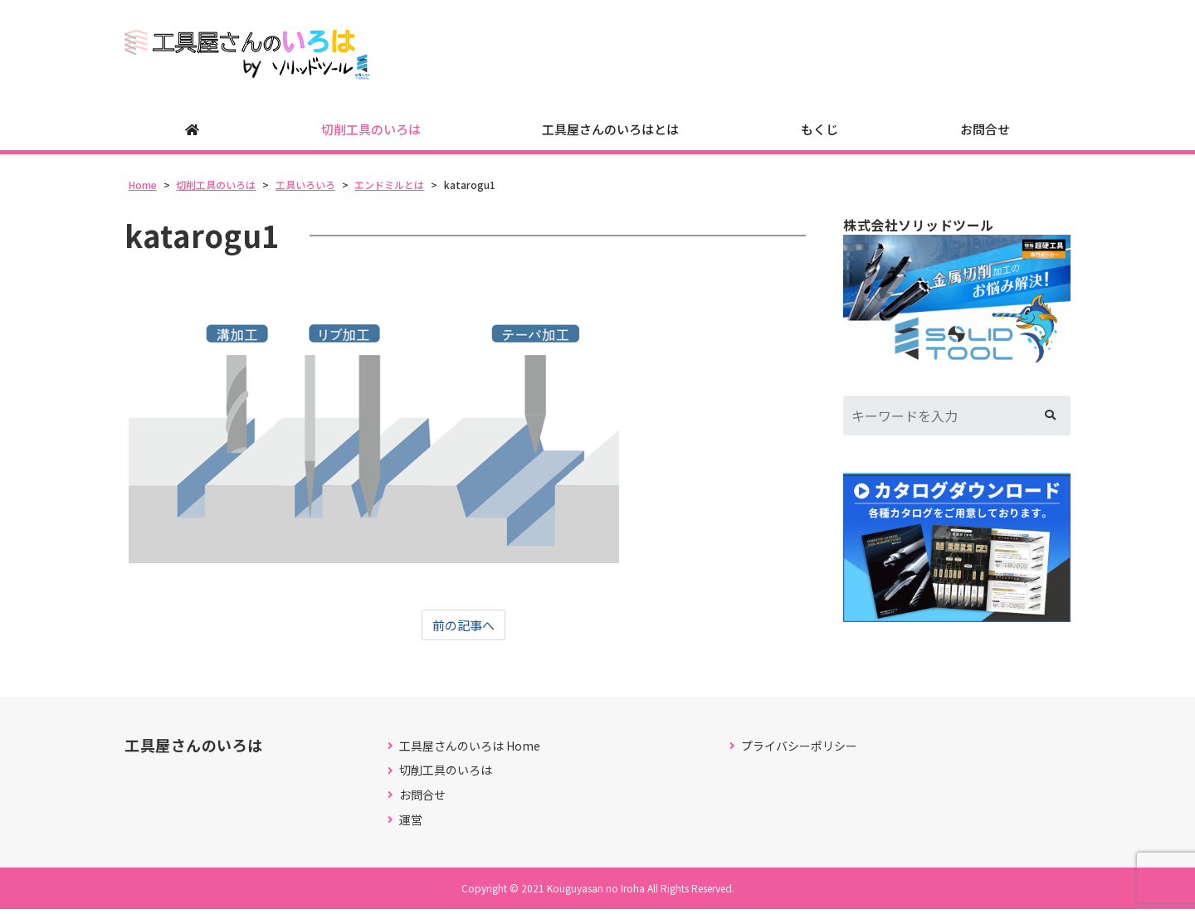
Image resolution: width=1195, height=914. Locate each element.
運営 (410, 824)
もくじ (819, 133)
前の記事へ (463, 629)
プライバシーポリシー (799, 750)
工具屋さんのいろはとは (610, 133)
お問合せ (985, 133)
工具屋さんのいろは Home (469, 750)
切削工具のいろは (371, 133)
